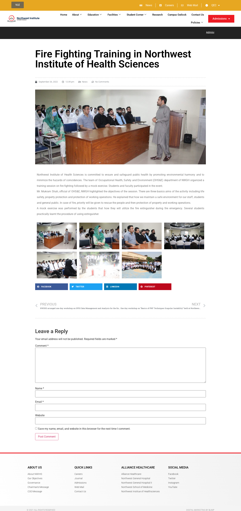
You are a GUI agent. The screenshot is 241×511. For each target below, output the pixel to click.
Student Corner (136, 14)
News (85, 79)
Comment (42, 343)
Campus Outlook (177, 14)
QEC (212, 5)
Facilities (114, 14)
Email (39, 399)
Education (95, 14)
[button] (51, 284)
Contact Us (197, 14)
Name (39, 386)
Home (63, 14)
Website (40, 413)
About (77, 14)
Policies (197, 22)
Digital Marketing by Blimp (200, 507)
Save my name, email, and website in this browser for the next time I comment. (84, 426)
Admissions (221, 19)
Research (157, 14)
